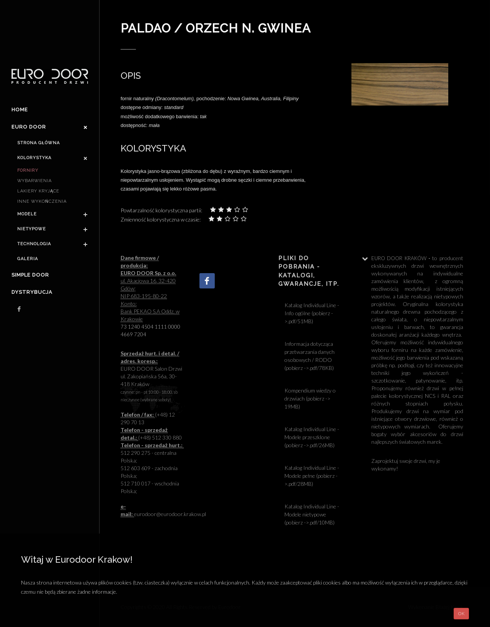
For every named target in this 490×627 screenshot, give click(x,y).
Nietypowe (31, 228)
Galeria (27, 258)
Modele (27, 214)
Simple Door (30, 275)
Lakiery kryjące (38, 191)
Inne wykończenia (42, 201)
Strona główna (38, 142)
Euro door (28, 127)
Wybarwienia (34, 180)
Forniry (27, 170)
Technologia (34, 243)
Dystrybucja (31, 292)
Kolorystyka (34, 157)
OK (461, 613)
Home (19, 109)
